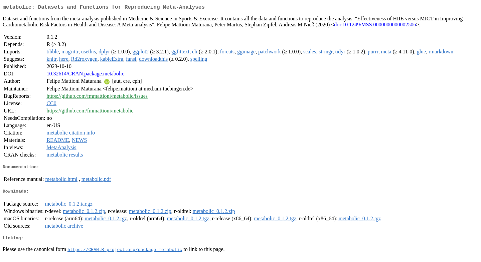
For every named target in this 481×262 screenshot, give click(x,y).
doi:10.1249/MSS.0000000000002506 (375, 26)
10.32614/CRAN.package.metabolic (85, 75)
